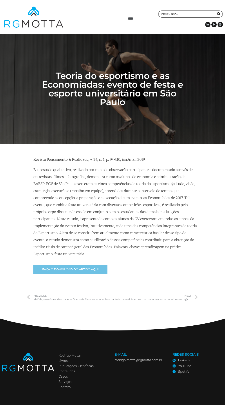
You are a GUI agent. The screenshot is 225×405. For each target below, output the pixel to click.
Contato (64, 387)
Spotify (183, 371)
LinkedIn (184, 360)
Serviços (64, 381)
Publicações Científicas (76, 366)
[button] (130, 18)
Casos (63, 376)
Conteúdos (66, 371)
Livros (63, 360)
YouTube (184, 366)
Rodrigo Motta (69, 355)
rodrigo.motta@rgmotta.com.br (138, 360)
